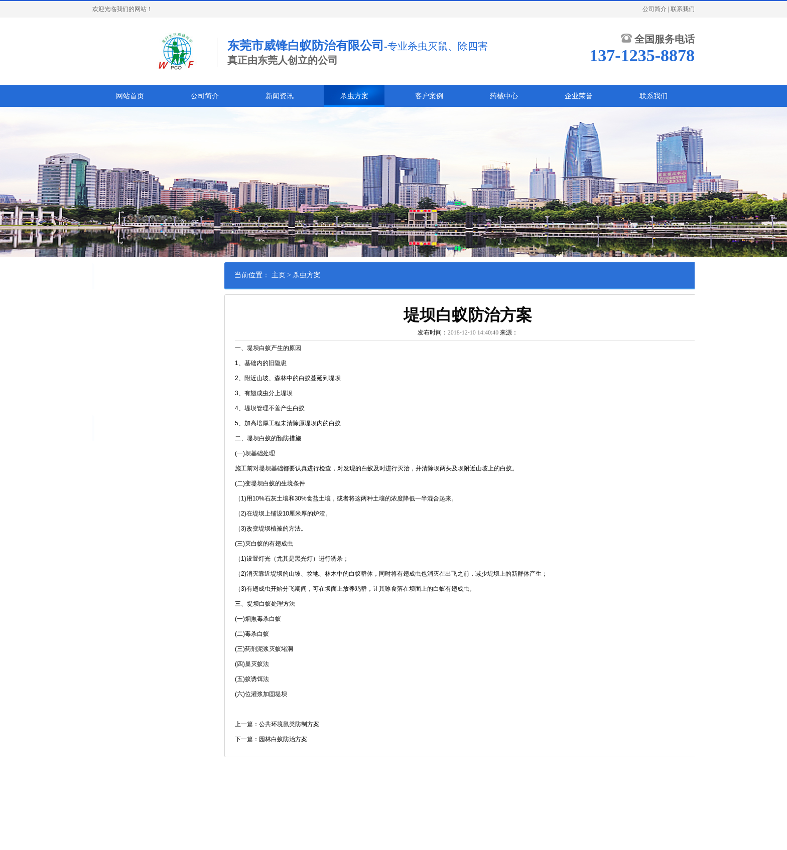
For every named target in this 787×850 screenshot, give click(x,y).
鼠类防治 (143, 301)
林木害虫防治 (149, 364)
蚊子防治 (111, 332)
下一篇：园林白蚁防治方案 (300, 739)
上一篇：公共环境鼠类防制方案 (306, 724)
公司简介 (654, 9)
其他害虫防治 (117, 379)
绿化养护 (111, 364)
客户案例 (429, 96)
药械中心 (504, 96)
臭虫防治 (143, 317)
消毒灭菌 (155, 379)
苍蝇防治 (143, 332)
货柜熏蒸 (149, 348)
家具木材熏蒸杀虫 (123, 395)
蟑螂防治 (111, 317)
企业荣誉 (579, 96)
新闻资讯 (280, 96)
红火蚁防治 (114, 348)
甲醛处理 (167, 395)
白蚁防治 (111, 301)
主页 (307, 275)
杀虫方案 (354, 96)
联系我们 (683, 9)
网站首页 (130, 96)
